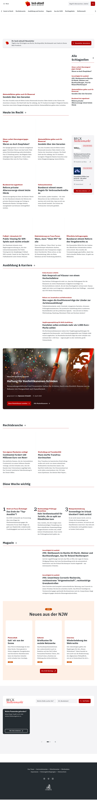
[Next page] (55, 742)
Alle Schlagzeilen (80, 58)
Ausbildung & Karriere (17, 265)
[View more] (25, 113)
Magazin (8, 543)
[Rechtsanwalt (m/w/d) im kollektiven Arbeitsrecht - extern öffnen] (90, 162)
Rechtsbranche (13, 425)
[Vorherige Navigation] (2, 11)
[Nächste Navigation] (94, 11)
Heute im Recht (13, 113)
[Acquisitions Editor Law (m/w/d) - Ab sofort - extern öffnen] (90, 185)
